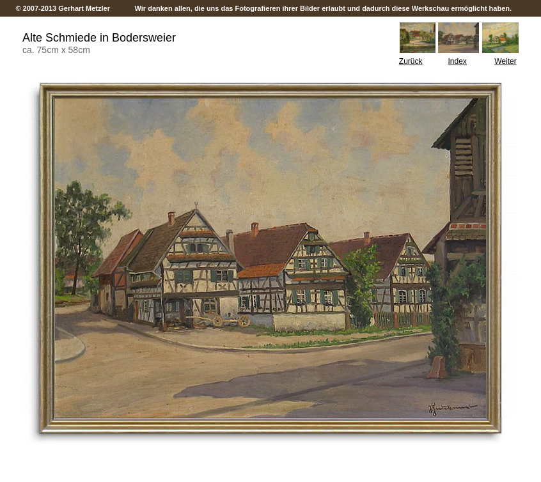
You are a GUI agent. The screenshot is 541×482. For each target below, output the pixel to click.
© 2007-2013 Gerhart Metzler (64, 8)
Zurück (411, 61)
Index (457, 61)
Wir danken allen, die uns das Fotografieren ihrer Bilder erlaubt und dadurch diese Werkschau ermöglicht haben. (322, 8)
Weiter (505, 61)
